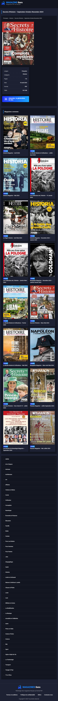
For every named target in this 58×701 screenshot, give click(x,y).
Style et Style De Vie (10, 654)
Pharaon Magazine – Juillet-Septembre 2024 (42, 406)
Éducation (8, 520)
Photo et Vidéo (9, 628)
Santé (7, 567)
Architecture (8, 474)
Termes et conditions (12, 695)
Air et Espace (8, 464)
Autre (6, 623)
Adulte (7, 459)
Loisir (6, 592)
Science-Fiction (9, 634)
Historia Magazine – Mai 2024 (11, 195)
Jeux (6, 556)
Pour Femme (8, 551)
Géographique (9, 562)
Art (6, 479)
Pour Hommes (9, 546)
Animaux (7, 469)
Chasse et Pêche (9, 587)
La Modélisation (9, 608)
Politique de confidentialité (28, 695)
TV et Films (8, 675)
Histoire (7, 572)
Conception (8, 505)
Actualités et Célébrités (11, 618)
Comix (7, 495)
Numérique (8, 510)
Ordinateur (8, 500)
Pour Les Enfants (10, 541)
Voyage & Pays (9, 670)
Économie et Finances (11, 515)
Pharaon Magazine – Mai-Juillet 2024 (40, 448)
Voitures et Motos (10, 490)
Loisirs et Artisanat (10, 577)
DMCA (39, 695)
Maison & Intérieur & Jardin (12, 582)
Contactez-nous (48, 695)
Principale (5, 18)
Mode (7, 531)
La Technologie (9, 659)
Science (7, 639)
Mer (6, 644)
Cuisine (7, 536)
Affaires (7, 484)
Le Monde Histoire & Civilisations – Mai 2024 (15, 365)
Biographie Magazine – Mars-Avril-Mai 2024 (42, 365)
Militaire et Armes (10, 603)
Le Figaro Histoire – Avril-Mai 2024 (12, 238)
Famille (7, 526)
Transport (8, 664)
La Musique (8, 613)
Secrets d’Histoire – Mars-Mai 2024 (39, 323)
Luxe (6, 598)
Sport (6, 649)
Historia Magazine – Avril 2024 (11, 153)
